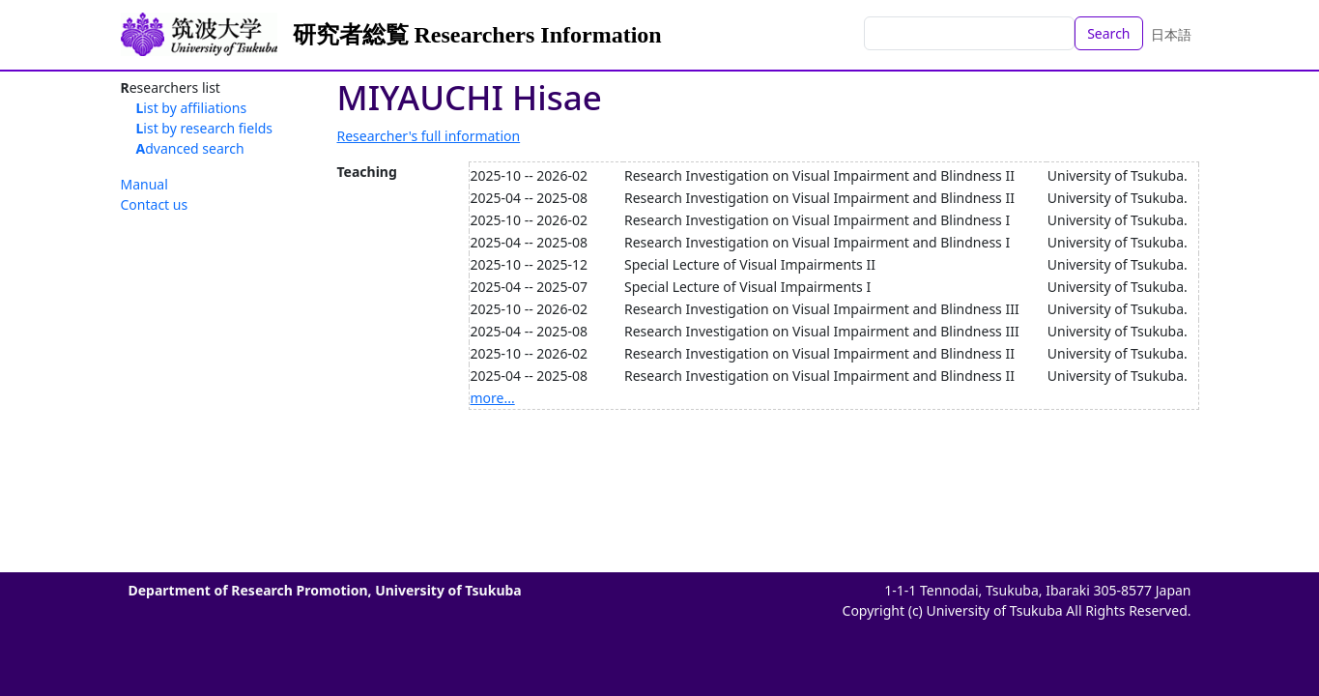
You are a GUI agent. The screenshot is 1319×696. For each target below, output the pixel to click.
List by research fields (204, 128)
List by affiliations (191, 108)
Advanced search (190, 148)
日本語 (1171, 34)
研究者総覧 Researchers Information (477, 34)
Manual (144, 184)
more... (493, 398)
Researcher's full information (429, 136)
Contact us (154, 204)
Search (1108, 33)
